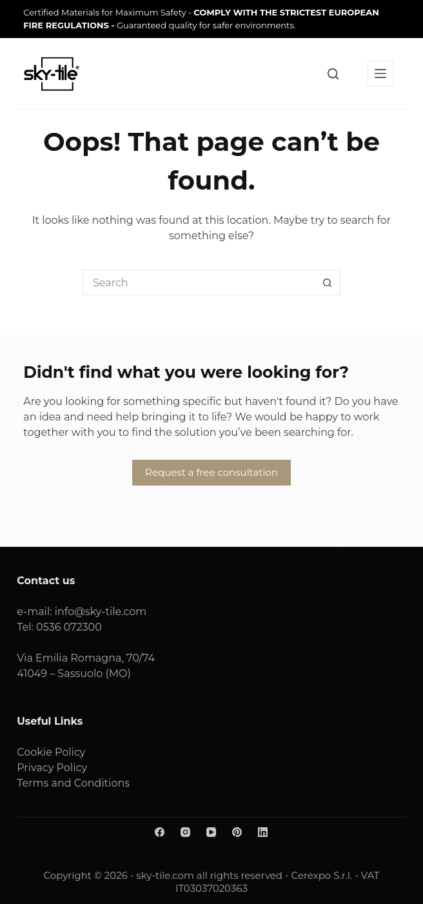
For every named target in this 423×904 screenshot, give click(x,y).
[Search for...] (199, 282)
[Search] (333, 73)
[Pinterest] (237, 832)
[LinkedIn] (263, 832)
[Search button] (327, 282)
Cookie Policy (51, 752)
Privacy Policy (52, 768)
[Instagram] (185, 832)
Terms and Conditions (73, 783)
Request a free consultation (211, 472)
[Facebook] (159, 832)
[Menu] (380, 73)
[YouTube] (211, 832)
